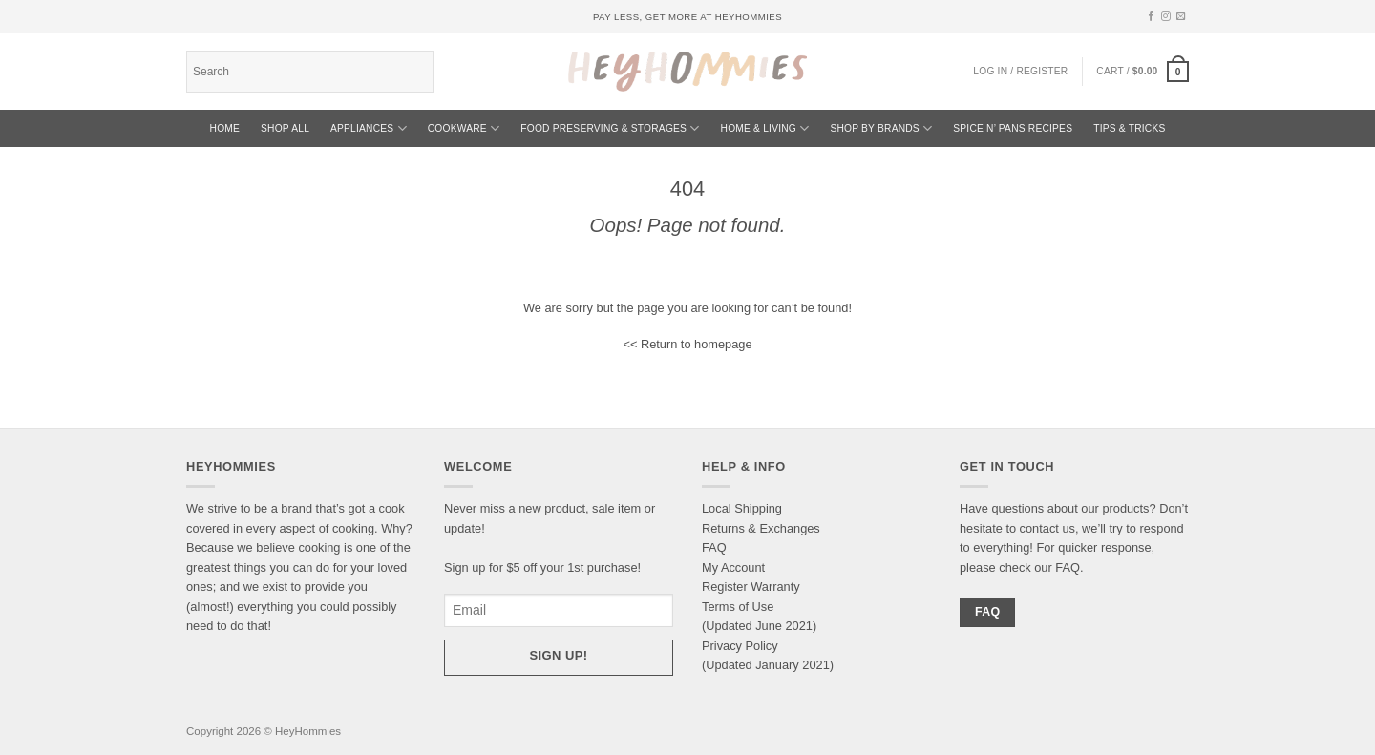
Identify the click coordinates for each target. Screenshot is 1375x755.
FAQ (714, 547)
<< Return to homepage (687, 344)
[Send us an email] (1181, 16)
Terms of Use (737, 606)
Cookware (464, 128)
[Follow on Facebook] (1151, 16)
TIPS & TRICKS (1129, 128)
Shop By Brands (881, 128)
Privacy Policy (740, 646)
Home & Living (765, 128)
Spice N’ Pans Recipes (1012, 128)
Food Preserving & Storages (609, 128)
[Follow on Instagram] (1166, 16)
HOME (225, 128)
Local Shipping (742, 508)
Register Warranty (751, 586)
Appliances (368, 128)
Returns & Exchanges (761, 528)
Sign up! (559, 655)
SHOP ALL (285, 128)
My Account (733, 567)
